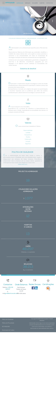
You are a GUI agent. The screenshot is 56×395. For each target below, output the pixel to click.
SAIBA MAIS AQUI (22, 164)
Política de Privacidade (8, 323)
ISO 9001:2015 (6, 326)
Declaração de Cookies (8, 330)
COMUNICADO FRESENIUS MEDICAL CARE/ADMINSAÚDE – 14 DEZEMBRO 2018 (28, 38)
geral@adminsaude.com (11, 293)
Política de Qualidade (7, 319)
